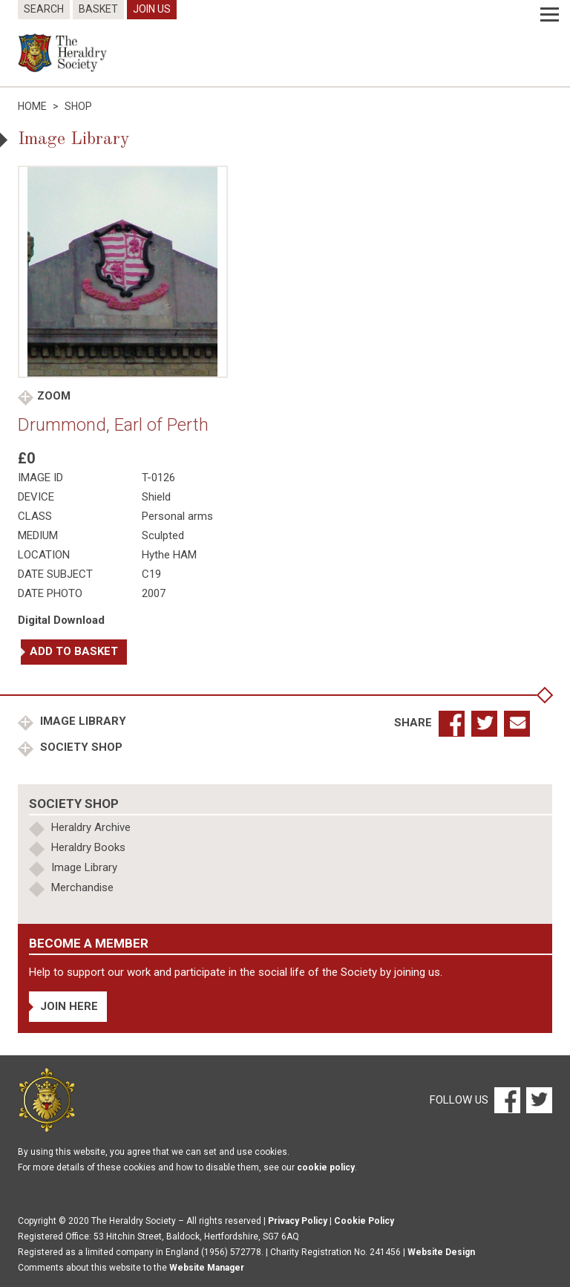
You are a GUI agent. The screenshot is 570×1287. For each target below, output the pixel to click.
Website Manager (206, 1267)
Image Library (81, 721)
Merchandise (82, 887)
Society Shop (79, 747)
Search (44, 9)
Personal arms (177, 516)
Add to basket (74, 651)
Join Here (69, 1006)
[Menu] (549, 14)
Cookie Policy (364, 1221)
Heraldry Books (88, 847)
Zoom (54, 396)
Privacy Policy (297, 1221)
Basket (98, 9)
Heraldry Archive (91, 827)
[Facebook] (506, 1099)
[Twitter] (537, 1099)
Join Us (152, 9)
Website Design (441, 1252)
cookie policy (326, 1167)
